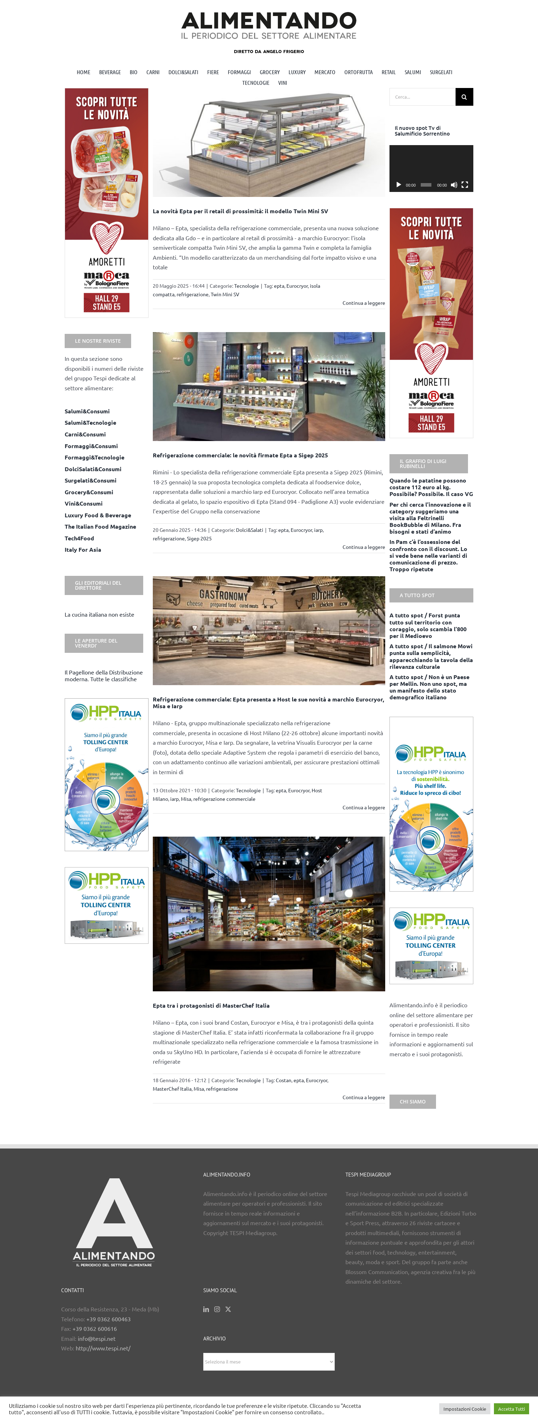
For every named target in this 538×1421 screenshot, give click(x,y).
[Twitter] (228, 1309)
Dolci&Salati (249, 530)
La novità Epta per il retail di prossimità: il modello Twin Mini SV (240, 211)
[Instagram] (217, 1309)
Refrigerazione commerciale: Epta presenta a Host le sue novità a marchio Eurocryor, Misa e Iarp (268, 702)
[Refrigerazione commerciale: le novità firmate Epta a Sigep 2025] (269, 386)
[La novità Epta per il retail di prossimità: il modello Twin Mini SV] (269, 142)
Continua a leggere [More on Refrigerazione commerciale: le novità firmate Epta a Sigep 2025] (364, 547)
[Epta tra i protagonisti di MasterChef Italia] (269, 914)
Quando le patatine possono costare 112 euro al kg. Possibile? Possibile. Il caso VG (431, 487)
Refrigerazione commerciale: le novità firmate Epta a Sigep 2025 (240, 455)
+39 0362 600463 (108, 1318)
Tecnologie (246, 285)
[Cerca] (464, 97)
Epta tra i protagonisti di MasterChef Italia (211, 1005)
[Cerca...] (422, 97)
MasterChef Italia (172, 1088)
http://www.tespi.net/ (103, 1347)
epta (279, 285)
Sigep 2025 (199, 538)
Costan (283, 1080)
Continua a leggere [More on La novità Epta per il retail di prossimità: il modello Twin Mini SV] (364, 302)
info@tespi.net (96, 1338)
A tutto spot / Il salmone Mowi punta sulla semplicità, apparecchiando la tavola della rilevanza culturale (431, 656)
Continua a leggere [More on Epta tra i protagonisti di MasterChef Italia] (364, 1097)
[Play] (398, 184)
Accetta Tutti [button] (511, 1409)
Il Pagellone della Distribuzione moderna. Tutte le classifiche (104, 675)
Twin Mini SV (225, 294)
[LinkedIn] (206, 1309)
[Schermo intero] (464, 184)
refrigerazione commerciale (224, 798)
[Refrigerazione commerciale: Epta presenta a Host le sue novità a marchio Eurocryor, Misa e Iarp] (269, 630)
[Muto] (454, 184)
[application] (431, 168)
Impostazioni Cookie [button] (464, 1409)
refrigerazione (193, 294)
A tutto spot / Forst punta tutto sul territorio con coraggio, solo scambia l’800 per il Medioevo (428, 625)
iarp (318, 530)
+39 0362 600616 (94, 1328)
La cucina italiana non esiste (99, 614)
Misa (186, 798)
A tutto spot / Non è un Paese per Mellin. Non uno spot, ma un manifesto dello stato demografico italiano (429, 687)
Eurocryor (297, 285)
